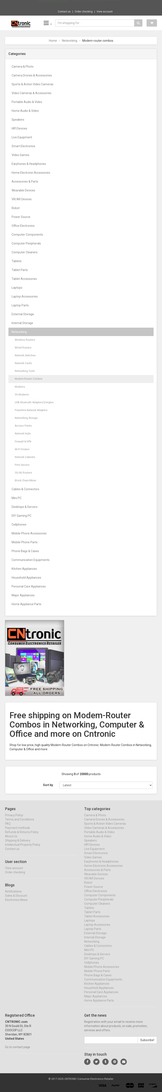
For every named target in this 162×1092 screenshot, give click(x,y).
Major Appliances (23, 595)
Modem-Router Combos (28, 378)
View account (105, 11)
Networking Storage (26, 418)
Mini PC (17, 498)
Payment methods (17, 831)
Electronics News (16, 903)
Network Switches (25, 355)
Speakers (18, 119)
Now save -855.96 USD (53, 4)
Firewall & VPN (23, 441)
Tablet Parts (20, 270)
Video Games (20, 155)
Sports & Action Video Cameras (32, 84)
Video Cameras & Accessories (31, 93)
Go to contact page (17, 1050)
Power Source (21, 217)
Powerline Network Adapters (31, 410)
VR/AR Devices (22, 199)
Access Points (23, 425)
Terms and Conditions (19, 823)
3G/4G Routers (23, 472)
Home (53, 40)
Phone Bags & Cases (25, 551)
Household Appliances (26, 577)
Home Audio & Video (25, 110)
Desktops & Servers (25, 507)
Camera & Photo (23, 66)
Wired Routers (23, 347)
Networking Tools (25, 371)
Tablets (17, 261)
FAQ (8, 827)
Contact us (64, 11)
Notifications (13, 895)
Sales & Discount (16, 899)
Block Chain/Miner (25, 480)
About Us (11, 839)
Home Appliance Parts (26, 604)
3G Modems (22, 394)
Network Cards (23, 363)
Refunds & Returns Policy (22, 835)
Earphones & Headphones (29, 164)
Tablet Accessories (24, 278)
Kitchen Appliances (24, 568)
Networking (69, 40)
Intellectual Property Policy (22, 848)
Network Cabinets (25, 457)
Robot (16, 208)
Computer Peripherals (26, 243)
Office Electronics (23, 225)
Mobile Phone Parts (25, 542)
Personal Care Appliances (29, 586)
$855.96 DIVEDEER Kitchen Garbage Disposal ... (96, 4)
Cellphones (19, 524)
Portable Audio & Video (27, 102)
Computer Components (27, 234)
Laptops (17, 287)
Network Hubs (23, 433)
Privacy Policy (14, 818)
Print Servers (22, 464)
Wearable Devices (23, 190)
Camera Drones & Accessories (32, 75)
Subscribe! (147, 1043)
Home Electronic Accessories (31, 172)
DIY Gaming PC (21, 515)
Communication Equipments (31, 560)
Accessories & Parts (25, 181)
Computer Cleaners (25, 252)
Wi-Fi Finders (22, 449)
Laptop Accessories (25, 296)
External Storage (23, 314)
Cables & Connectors (25, 489)
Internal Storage (22, 323)
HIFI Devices (19, 128)
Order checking (84, 11)
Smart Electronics (23, 146)
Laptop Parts (20, 305)
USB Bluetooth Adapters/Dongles (34, 402)
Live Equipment (22, 137)
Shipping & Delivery (17, 844)
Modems (20, 386)
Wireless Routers (25, 339)
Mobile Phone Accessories (29, 533)
